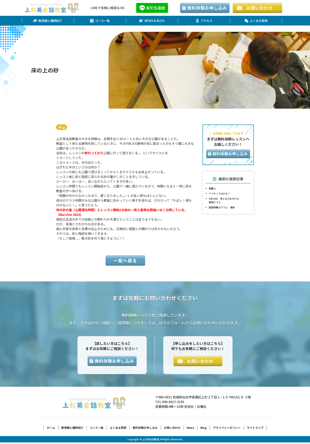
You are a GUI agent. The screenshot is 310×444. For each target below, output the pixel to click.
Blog (61, 127)
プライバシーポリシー (227, 429)
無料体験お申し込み (145, 429)
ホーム (51, 429)
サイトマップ (255, 429)
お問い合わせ (172, 429)
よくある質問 (256, 20)
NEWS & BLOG (151, 20)
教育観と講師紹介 (47, 20)
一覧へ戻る (125, 262)
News (190, 429)
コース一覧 (99, 20)
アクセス (204, 20)
